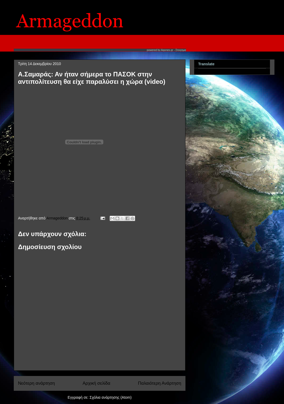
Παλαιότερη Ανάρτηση (159, 383)
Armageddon (57, 218)
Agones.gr (167, 50)
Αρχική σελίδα (96, 383)
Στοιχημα (180, 50)
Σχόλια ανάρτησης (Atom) (111, 397)
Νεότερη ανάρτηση (36, 383)
